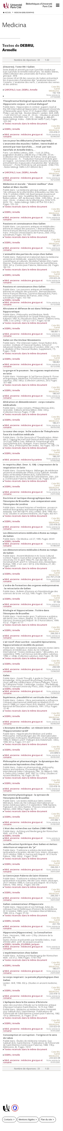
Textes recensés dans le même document (25, 123)
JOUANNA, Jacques (30, 944)
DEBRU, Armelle (29, 89)
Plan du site (46, 1119)
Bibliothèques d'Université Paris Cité (39, 5)
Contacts (8, 1119)
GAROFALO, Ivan (12, 89)
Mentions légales (27, 1119)
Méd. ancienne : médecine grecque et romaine (23, 135)
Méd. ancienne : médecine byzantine (23, 459)
